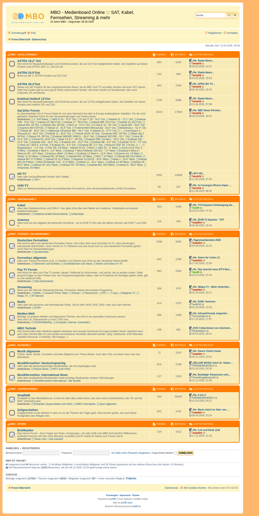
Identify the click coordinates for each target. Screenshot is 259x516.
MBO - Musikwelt (20, 345)
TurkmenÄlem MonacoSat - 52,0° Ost (94, 127)
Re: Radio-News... (203, 60)
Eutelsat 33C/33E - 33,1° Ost (112, 136)
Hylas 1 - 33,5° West (122, 159)
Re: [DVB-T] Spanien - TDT (208, 219)
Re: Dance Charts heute (207, 351)
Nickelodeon (199, 330)
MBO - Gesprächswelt (24, 389)
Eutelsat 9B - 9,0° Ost (102, 142)
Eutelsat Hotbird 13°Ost (33, 98)
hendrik (196, 63)
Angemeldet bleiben (164, 452)
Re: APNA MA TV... (204, 83)
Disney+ (75, 293)
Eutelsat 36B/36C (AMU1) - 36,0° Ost (72, 136)
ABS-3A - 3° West (107, 147)
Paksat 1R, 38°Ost (37, 136)
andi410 (196, 304)
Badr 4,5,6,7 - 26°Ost (69, 139)
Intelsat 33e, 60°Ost (52, 125)
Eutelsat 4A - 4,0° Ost (62, 145)
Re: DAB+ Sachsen (204, 301)
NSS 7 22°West (103, 156)
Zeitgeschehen (27, 410)
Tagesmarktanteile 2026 (207, 240)
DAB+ (36, 307)
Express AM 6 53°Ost (30, 127)
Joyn (114, 293)
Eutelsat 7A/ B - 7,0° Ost (131, 142)
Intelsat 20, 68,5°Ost (48, 122)
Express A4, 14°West (126, 153)
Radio (21, 301)
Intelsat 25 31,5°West (56, 159)
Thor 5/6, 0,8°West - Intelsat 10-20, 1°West (69, 147)
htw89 (195, 207)
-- (120, 130)
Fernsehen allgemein (32, 257)
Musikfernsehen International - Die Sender (56, 380)
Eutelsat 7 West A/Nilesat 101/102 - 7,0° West (89, 150)
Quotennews (40, 251)
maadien (197, 222)
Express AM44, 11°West (59, 153)
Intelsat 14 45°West (117, 162)
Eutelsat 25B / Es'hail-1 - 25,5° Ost (104, 139)
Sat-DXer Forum (28, 110)
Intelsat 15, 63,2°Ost (128, 122)
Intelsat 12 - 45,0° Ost (57, 133)
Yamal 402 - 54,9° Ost (131, 125)
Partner (135, 495)
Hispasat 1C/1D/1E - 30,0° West (90, 159)
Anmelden (12, 448)
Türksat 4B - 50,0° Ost (30, 130)
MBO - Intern (18, 424)
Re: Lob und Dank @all (206, 430)
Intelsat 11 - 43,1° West (89, 162)
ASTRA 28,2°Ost (28, 84)
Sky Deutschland (42, 281)
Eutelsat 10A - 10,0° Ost (73, 142)
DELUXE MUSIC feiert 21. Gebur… (213, 362)
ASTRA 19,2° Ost (29, 61)
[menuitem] (31, 33)
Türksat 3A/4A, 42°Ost (85, 133)
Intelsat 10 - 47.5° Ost (103, 130)
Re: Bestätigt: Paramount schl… (212, 374)
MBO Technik (26, 328)
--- (138, 145)
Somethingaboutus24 (203, 377)
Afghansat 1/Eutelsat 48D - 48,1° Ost (67, 130)
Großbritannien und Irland (76, 263)
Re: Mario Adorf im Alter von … (211, 409)
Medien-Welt (26, 313)
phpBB (112, 499)
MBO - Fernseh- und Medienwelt (30, 234)
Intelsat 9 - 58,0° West (129, 165)
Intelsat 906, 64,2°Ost (102, 122)
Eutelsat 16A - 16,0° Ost (43, 142)
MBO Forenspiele (85, 404)
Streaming (24, 287)
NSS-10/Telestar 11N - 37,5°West (54, 162)
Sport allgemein (106, 404)
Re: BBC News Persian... (207, 110)
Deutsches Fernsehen (32, 240)
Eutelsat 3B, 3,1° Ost (89, 145)
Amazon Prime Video (55, 293)
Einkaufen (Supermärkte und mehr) (51, 404)
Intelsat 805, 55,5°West (100, 165)
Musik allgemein (28, 351)
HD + (36, 179)
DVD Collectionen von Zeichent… (212, 328)
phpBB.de (136, 506)
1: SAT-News (39, 119)
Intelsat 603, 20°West (79, 156)
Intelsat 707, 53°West (72, 165)
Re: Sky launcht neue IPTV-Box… (212, 269)
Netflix (36, 293)
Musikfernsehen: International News (42, 375)
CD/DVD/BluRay (41, 322)
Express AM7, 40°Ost (114, 133)
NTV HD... (198, 173)
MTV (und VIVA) (60, 369)
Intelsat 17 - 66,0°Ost (75, 122)
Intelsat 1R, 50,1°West (44, 165)
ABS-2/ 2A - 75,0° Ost (62, 119)
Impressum (125, 495)
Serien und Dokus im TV (108, 263)
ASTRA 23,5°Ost (28, 72)
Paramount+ (90, 293)
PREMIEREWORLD (203, 365)
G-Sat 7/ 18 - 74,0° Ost (91, 119)
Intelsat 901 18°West (51, 156)
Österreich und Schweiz (45, 263)
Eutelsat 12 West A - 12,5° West (93, 153)
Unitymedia (76, 214)
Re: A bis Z (199, 395)
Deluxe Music (40, 369)
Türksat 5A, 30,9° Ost (42, 139)
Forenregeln (112, 495)
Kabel (21, 205)
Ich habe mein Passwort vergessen (130, 452)
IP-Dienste (36, 295)
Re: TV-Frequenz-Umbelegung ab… (213, 205)
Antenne (23, 220)
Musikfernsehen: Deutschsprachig (41, 363)
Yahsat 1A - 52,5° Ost (58, 127)
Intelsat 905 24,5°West (127, 156)
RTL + (104, 293)
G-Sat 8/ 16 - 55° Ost (103, 125)
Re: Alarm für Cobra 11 (206, 257)
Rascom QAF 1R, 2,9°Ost (119, 145)
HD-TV (21, 173)
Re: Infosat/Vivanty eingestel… (211, 313)
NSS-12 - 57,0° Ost (78, 125)
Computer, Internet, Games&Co (71, 322)
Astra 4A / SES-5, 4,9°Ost (32, 145)
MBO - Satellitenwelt (23, 54)
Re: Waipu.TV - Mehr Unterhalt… (212, 286)
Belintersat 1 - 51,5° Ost (131, 127)
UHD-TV (22, 185)
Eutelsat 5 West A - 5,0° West (44, 150)
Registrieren (31, 448)
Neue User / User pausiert (47, 439)
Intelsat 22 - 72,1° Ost (119, 119)
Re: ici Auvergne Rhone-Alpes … (212, 185)
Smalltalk (23, 395)
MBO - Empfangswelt (23, 199)
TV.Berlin (131, 478)
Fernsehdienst (200, 316)
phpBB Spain (127, 503)
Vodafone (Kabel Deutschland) (49, 214)
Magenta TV (127, 293)
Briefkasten (25, 430)
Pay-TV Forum (27, 269)
